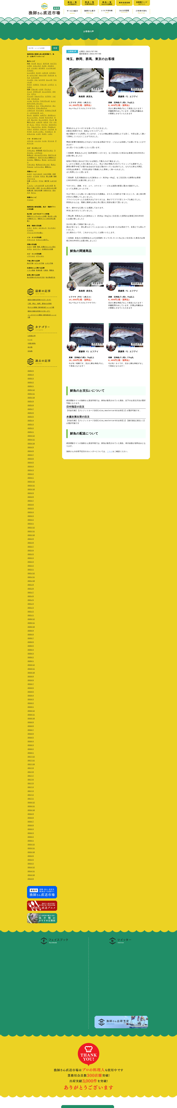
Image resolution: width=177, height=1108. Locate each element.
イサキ (29, 66)
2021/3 (31, 607)
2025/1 (31, 431)
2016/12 (31, 802)
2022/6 (31, 550)
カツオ (38, 73)
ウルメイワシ (39, 97)
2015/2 (31, 863)
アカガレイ (31, 106)
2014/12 (31, 867)
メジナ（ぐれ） (38, 132)
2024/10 (31, 443)
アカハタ (43, 85)
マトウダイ (40, 111)
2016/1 (31, 840)
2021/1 (31, 615)
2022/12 (31, 527)
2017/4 (31, 787)
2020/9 (31, 630)
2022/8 (31, 542)
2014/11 (31, 871)
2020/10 (31, 626)
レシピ (30, 339)
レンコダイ (31, 73)
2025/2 (31, 428)
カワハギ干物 (39, 263)
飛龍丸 (51, 270)
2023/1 (31, 523)
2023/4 (31, 512)
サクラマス (49, 118)
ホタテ (29, 174)
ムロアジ (43, 115)
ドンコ (29, 92)
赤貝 (38, 188)
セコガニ (30, 160)
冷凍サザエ (47, 191)
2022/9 (31, 538)
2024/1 (31, 477)
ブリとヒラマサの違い (35, 233)
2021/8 (31, 588)
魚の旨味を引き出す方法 (36, 278)
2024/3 (31, 470)
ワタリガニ (31, 165)
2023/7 (31, 500)
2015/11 (31, 848)
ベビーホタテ (37, 174)
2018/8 (31, 725)
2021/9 (31, 584)
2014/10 (31, 874)
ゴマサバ (36, 129)
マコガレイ (49, 132)
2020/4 (31, 649)
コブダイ (48, 97)
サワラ (29, 85)
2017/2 (31, 794)
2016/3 (31, 832)
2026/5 (31, 370)
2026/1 (31, 386)
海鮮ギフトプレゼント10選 (37, 216)
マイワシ (36, 101)
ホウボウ (42, 68)
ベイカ (44, 141)
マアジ (33, 94)
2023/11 (31, 485)
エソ (37, 106)
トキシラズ (37, 66)
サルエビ (30, 167)
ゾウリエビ (31, 256)
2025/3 (31, 424)
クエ (36, 80)
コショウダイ (46, 92)
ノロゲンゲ (31, 111)
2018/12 (31, 710)
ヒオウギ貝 (49, 186)
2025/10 (31, 397)
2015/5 (31, 859)
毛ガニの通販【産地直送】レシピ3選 (41, 307)
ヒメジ (53, 101)
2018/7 (31, 729)
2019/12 (31, 664)
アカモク (30, 200)
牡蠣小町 (30, 191)
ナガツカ (51, 75)
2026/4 (31, 374)
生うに (33, 193)
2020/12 (31, 619)
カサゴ (45, 122)
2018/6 (31, 733)
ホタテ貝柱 (47, 174)
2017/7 (31, 775)
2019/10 (31, 672)
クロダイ (51, 66)
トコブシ (30, 186)
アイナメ (47, 90)
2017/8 (31, 771)
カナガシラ (43, 228)
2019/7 (31, 683)
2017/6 (31, 779)
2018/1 (31, 752)
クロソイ (43, 129)
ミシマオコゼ (51, 68)
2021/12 (31, 573)
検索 (55, 48)
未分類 (30, 347)
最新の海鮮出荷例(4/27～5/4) (39, 300)
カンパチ (49, 80)
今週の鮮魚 (32, 343)
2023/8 (31, 496)
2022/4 (31, 557)
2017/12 (31, 756)
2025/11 (31, 393)
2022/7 (31, 546)
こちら (109, 451)
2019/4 (31, 695)
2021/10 (31, 580)
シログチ (39, 122)
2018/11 (31, 714)
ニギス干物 (49, 263)
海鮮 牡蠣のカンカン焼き (46, 247)
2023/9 (31, 493)
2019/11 (31, 668)
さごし (32, 125)
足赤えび (30, 155)
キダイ (35, 228)
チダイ (29, 228)
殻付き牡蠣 (38, 191)
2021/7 (31, 592)
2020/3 (31, 653)
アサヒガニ (31, 151)
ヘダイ (50, 134)
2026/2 (31, 382)
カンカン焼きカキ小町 (49, 188)
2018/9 (31, 722)
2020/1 (31, 661)
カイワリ (53, 64)
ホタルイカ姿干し (42, 240)
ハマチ (41, 90)
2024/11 (31, 439)
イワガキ (36, 176)
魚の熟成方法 (50, 278)
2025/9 (31, 401)
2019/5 (31, 691)
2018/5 (31, 737)
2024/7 (31, 454)
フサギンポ (37, 92)
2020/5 (31, 645)
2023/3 (31, 515)
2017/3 (31, 790)
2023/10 (31, 489)
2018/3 (31, 745)
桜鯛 (28, 90)
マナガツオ (35, 99)
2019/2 (31, 703)
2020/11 (31, 622)
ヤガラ (44, 134)
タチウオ (46, 64)
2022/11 (31, 531)
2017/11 (31, 760)
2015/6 (31, 855)
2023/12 (31, 481)
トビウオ (51, 129)
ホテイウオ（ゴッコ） (35, 104)
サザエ (42, 176)
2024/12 (31, 435)
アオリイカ (31, 240)
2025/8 (31, 405)
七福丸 (45, 270)
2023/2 (31, 519)
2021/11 (31, 577)
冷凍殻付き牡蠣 (47, 249)
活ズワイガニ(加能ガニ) (47, 158)
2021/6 (31, 596)
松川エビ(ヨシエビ (43, 165)
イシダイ (30, 80)
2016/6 (31, 825)
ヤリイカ (51, 141)
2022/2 (31, 565)
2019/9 (31, 676)
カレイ (39, 64)
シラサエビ (38, 153)
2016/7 (31, 821)
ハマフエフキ (34, 113)
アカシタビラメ (45, 106)
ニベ (41, 113)
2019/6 (31, 687)
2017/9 (31, 767)
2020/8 (31, 634)
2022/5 (31, 554)
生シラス (34, 120)
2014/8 (31, 878)
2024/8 (31, 451)
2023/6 (31, 504)
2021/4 (31, 603)
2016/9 (31, 813)
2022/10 (31, 535)
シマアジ (51, 85)
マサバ (29, 129)
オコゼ (41, 118)
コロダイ (36, 115)
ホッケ (29, 115)
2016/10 (31, 810)
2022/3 (31, 561)
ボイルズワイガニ (40, 155)
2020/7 (31, 638)
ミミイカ (37, 141)
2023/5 (31, 508)
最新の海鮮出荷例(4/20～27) (39, 311)
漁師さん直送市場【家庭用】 (44, 9)
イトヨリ (34, 68)
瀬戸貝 (46, 181)
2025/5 (31, 416)
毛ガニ (53, 165)
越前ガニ (48, 167)
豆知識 (30, 351)
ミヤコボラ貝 (39, 186)
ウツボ (33, 64)
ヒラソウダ (34, 75)
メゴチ (38, 134)
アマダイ (30, 71)
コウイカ (30, 141)
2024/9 (31, 447)
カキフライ (37, 249)
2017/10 (31, 764)
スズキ (44, 66)
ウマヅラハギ (45, 101)
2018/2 (31, 748)
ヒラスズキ (35, 78)
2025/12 (31, 389)
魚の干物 (30, 263)
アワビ (41, 181)
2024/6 (31, 458)
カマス (44, 127)
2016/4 (31, 829)
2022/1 (31, 569)
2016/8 (31, 817)
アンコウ (30, 97)
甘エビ (44, 160)
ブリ (50, 122)
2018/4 (31, 741)
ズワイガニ (40, 256)
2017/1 (31, 798)
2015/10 (31, 852)
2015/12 (31, 844)
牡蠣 (28, 181)
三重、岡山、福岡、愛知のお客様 (40, 303)
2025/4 (31, 420)
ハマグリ (34, 181)
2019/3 (31, 699)
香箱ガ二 (37, 160)
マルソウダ (43, 75)
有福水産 (39, 270)
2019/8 (31, 680)
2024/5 (31, 462)
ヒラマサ (42, 80)
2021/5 (31, 599)
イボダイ (36, 85)
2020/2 (31, 657)
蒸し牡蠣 (49, 176)
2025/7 (31, 409)
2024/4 (31, 466)
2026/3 (31, 378)
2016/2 (31, 836)
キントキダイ (43, 120)
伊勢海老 (39, 151)
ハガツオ (45, 73)
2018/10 (31, 718)
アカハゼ (34, 90)
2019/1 (31, 706)
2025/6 (31, 412)
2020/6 (31, 641)
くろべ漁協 (31, 270)
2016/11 (31, 806)
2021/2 (31, 611)
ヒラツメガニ (39, 167)
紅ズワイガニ (48, 151)
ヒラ (28, 68)
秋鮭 (28, 64)
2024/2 (31, 473)
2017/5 (31, 783)
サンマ (51, 120)
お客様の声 (32, 335)
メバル (29, 101)
